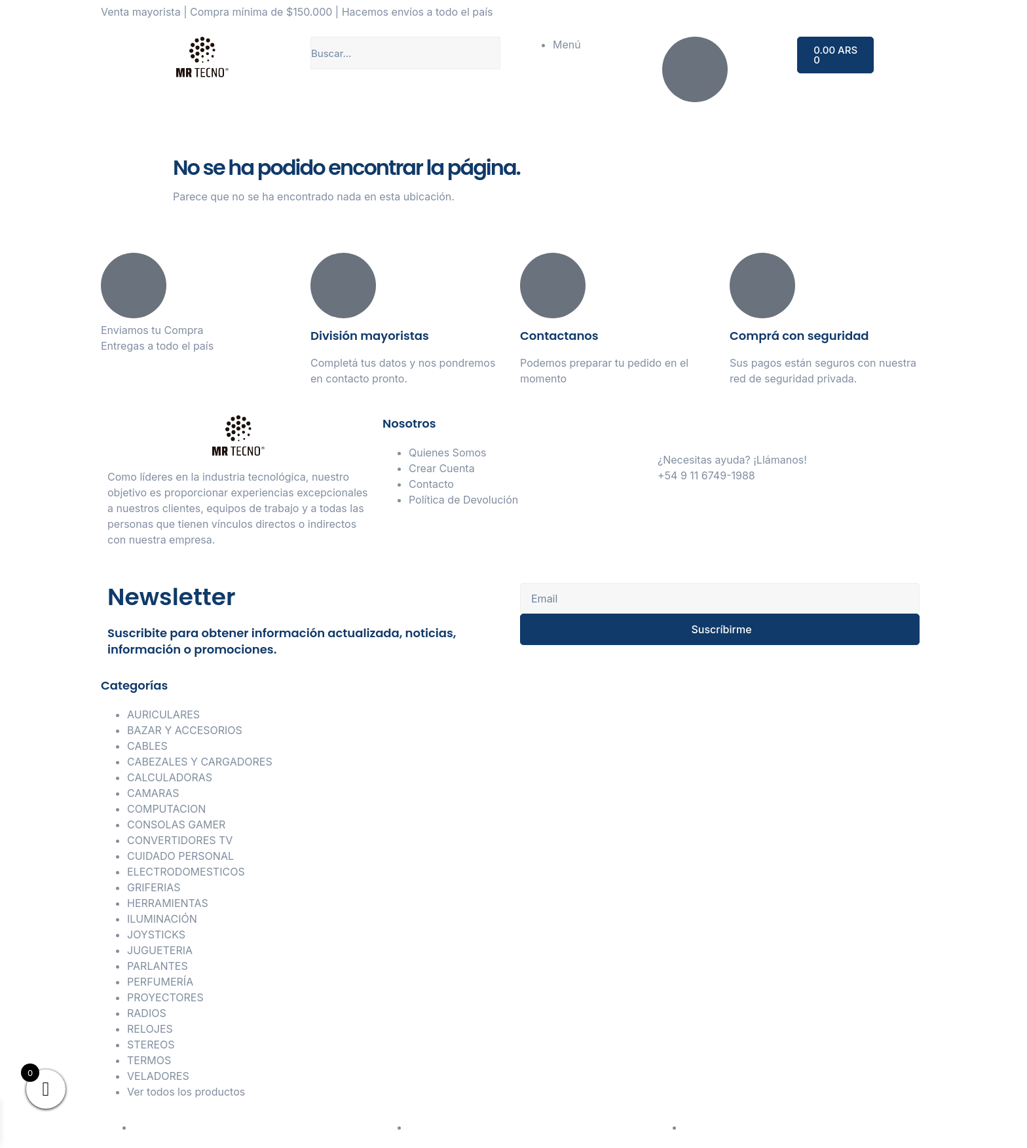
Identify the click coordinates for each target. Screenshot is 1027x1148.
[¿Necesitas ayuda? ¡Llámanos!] (674, 431)
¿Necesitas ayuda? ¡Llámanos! (732, 459)
